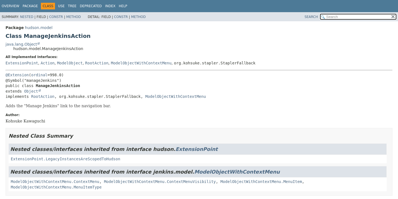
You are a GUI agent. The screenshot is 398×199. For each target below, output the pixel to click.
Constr (56, 17)
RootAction (96, 63)
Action (48, 63)
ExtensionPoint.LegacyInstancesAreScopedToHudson (65, 159)
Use (61, 6)
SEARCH (311, 17)
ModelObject (70, 63)
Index (110, 6)
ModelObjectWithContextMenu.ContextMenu (55, 181)
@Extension (17, 75)
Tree (72, 6)
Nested (26, 17)
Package (30, 6)
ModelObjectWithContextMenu (141, 63)
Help (123, 6)
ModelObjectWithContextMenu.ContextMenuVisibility (160, 181)
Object (31, 91)
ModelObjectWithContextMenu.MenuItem (261, 181)
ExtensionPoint (22, 63)
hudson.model (38, 27)
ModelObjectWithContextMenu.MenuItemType (56, 187)
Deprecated (91, 6)
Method (73, 17)
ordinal (39, 75)
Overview (10, 6)
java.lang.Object (21, 44)
